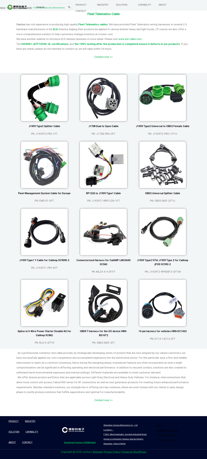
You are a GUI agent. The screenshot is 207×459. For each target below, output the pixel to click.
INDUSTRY (30, 421)
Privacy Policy (112, 451)
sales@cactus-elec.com (167, 430)
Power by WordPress (134, 451)
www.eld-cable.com (130, 39)
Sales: (159, 425)
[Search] (69, 6)
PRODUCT (14, 421)
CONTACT (27, 442)
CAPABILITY (32, 431)
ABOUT (12, 442)
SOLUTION (14, 431)
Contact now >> (103, 56)
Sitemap (97, 451)
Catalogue (79, 442)
